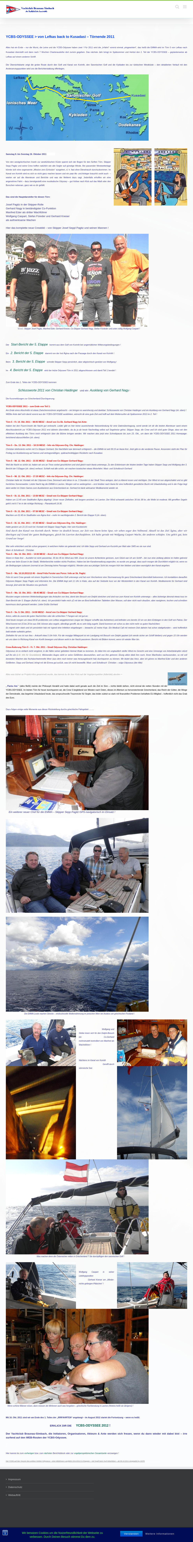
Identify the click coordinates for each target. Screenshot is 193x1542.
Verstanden (131, 1533)
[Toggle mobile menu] (185, 7)
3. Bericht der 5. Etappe (28, 361)
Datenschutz (15, 1487)
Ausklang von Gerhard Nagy (109, 390)
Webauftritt (14, 1495)
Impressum (14, 1479)
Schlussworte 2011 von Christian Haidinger (48, 390)
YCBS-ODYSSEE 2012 (92, 1425)
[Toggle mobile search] (177, 7)
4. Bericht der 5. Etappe (26, 370)
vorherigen (29, 1453)
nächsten (48, 1453)
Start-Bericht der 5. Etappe (29, 344)
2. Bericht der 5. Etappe (27, 353)
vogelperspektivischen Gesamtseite (90, 1453)
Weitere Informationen (159, 1533)
